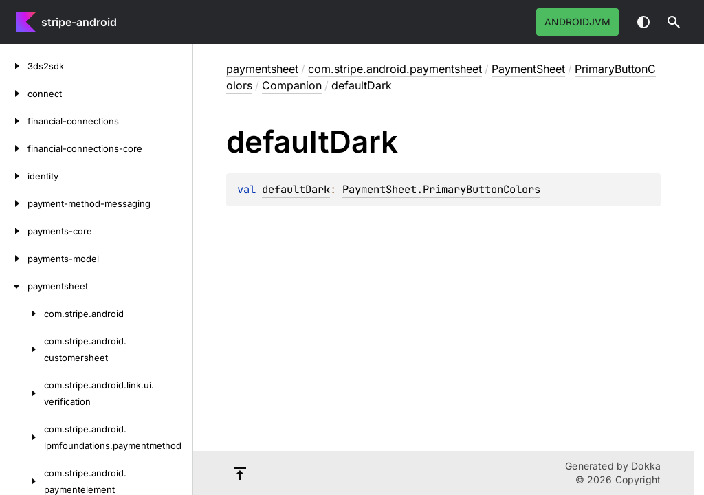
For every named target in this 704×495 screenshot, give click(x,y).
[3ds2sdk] (14, 66)
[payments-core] (14, 231)
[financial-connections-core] (14, 148)
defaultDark (296, 189)
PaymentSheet (528, 69)
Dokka (646, 466)
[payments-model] (14, 258)
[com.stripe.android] (22, 313)
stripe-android (79, 22)
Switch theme (643, 22)
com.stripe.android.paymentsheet (395, 69)
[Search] (674, 22)
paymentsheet (262, 69)
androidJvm (577, 22)
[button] (674, 22)
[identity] (14, 176)
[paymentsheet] (14, 286)
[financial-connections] (14, 121)
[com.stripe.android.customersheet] (22, 349)
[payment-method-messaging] (14, 203)
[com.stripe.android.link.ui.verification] (22, 393)
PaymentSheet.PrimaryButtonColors (441, 189)
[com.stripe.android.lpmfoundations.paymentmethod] (22, 437)
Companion (292, 85)
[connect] (14, 93)
